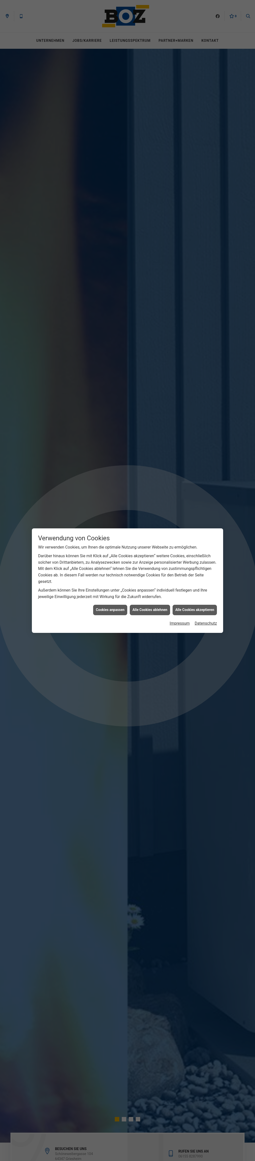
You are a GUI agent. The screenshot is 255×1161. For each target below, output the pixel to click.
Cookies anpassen (110, 608)
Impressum (180, 621)
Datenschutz (206, 621)
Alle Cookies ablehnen (149, 608)
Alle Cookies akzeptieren (194, 608)
